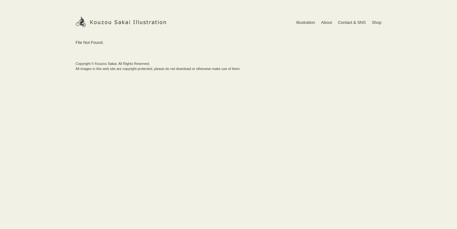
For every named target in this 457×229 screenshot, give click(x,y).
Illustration (305, 22)
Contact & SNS (352, 22)
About (326, 22)
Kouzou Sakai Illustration (121, 21)
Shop (376, 22)
